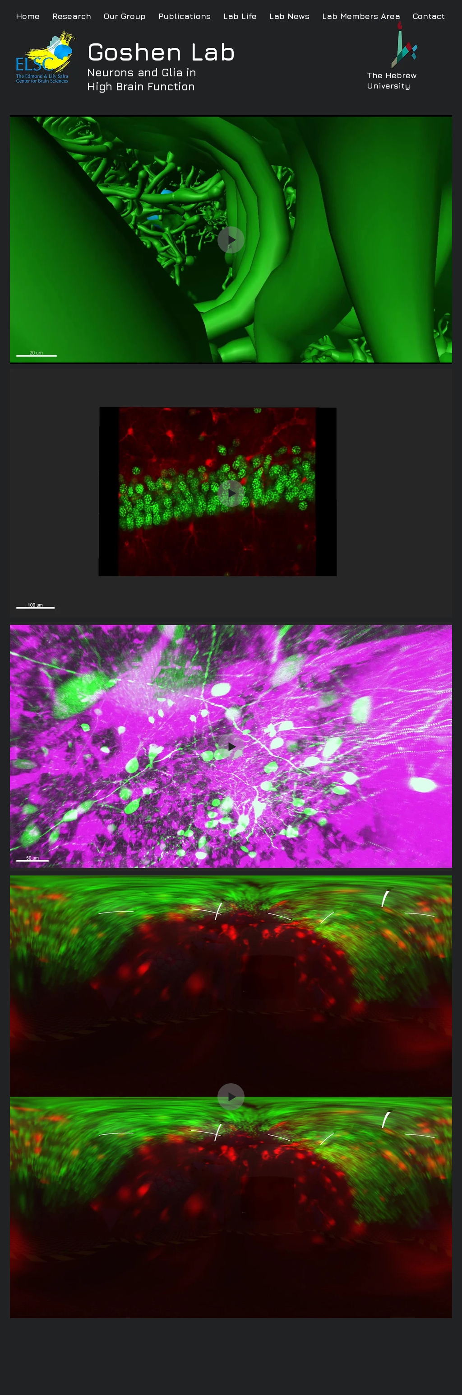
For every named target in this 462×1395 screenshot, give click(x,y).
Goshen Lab (161, 51)
